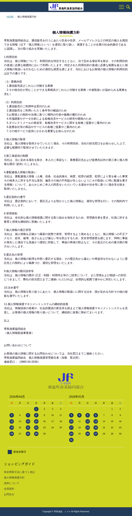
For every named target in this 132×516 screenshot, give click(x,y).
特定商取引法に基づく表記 (19, 472)
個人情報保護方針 (14, 477)
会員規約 (9, 488)
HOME (10, 16)
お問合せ (9, 494)
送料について (11, 483)
